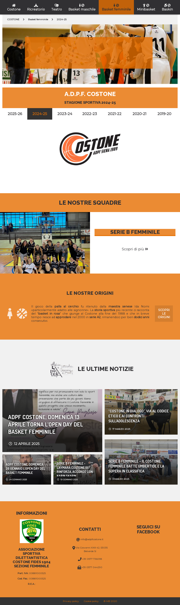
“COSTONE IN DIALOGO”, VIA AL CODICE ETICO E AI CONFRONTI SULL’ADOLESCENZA (138, 415)
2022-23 (89, 114)
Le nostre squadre (90, 202)
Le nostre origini (90, 293)
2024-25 (39, 114)
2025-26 (15, 114)
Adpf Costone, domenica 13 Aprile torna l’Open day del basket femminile (45, 424)
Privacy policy (71, 601)
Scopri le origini (164, 313)
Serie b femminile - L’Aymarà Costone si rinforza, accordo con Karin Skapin (75, 468)
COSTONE (13, 19)
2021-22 (114, 114)
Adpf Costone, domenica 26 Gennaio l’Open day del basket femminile (25, 468)
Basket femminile (38, 19)
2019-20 (164, 114)
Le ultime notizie (106, 368)
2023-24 (64, 114)
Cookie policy (91, 601)
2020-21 (139, 114)
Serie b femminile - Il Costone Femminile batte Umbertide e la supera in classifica (136, 466)
